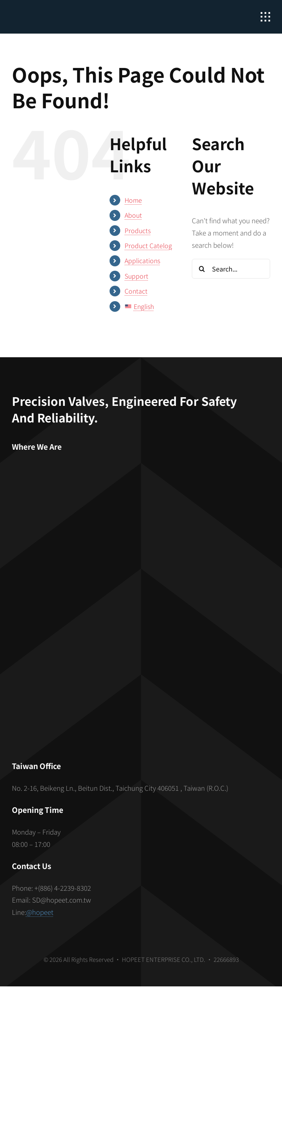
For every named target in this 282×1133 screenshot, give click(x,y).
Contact (136, 291)
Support (136, 276)
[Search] (202, 269)
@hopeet (39, 912)
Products (138, 230)
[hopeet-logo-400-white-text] (57, 12)
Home (133, 200)
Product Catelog (148, 245)
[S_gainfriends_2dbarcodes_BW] (141, 663)
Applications (142, 260)
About (133, 215)
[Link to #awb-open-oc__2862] (265, 17)
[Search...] (231, 269)
